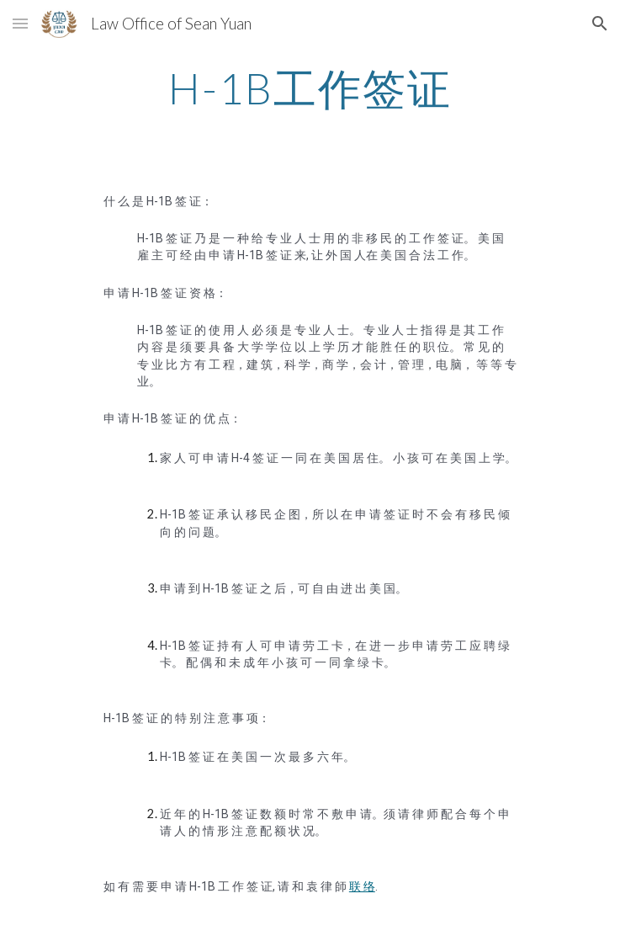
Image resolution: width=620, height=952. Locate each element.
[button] (20, 23)
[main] (310, 88)
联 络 (362, 886)
